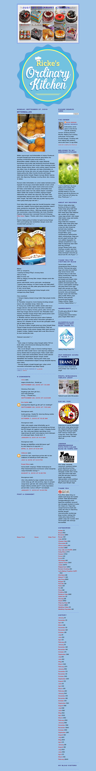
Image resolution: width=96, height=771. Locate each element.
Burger (60, 537)
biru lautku (24, 402)
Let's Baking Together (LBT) (67, 571)
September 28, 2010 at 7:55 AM (36, 407)
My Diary (61, 579)
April (60, 622)
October (61, 632)
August (60, 681)
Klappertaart (62, 567)
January (61, 617)
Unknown (24, 453)
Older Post (52, 537)
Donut (60, 556)
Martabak (61, 575)
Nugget (60, 581)
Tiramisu (61, 605)
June (60, 637)
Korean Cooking (63, 569)
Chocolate (61, 543)
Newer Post (21, 537)
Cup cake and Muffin (65, 550)
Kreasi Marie (25, 464)
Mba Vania (20, 216)
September (62, 654)
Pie (59, 588)
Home (36, 537)
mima (23, 379)
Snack (25, 370)
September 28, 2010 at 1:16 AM (35, 385)
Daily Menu (62, 552)
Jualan (60, 564)
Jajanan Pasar (63, 562)
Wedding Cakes (63, 607)
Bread (60, 532)
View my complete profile (67, 144)
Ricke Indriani (71, 122)
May (59, 661)
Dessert (61, 554)
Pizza (60, 590)
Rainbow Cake (63, 594)
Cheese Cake (62, 541)
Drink (60, 558)
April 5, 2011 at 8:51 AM (32, 448)
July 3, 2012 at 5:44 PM (32, 460)
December (61, 620)
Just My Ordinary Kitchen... (48, 7)
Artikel (60, 530)
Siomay (60, 598)
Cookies (61, 547)
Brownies (61, 534)
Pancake (61, 583)
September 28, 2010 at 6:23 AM (36, 398)
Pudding (61, 592)
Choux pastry (63, 545)
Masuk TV (61, 577)
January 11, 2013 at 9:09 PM (34, 490)
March (60, 625)
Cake (60, 539)
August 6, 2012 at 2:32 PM (33, 473)
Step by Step (62, 603)
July (59, 635)
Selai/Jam (61, 596)
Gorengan (61, 560)
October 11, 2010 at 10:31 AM (34, 418)
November (61, 630)
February (61, 642)
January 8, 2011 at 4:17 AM (33, 437)
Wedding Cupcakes (64, 609)
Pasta (60, 585)
